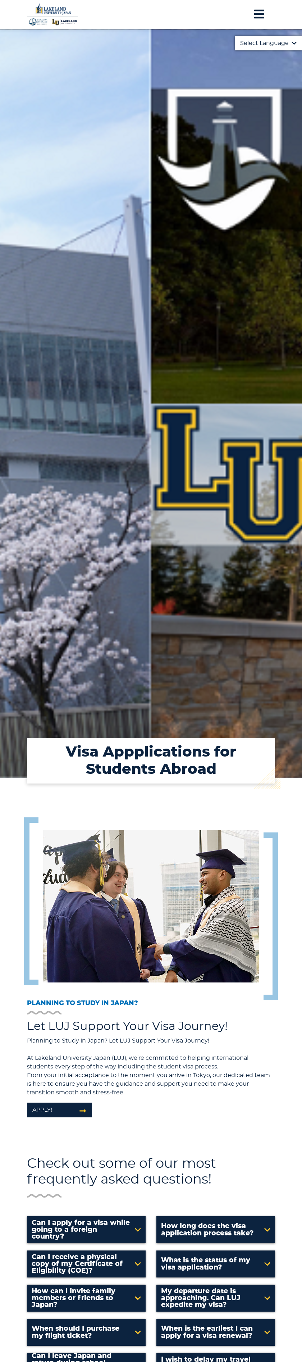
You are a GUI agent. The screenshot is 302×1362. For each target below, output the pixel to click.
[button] (86, 1229)
